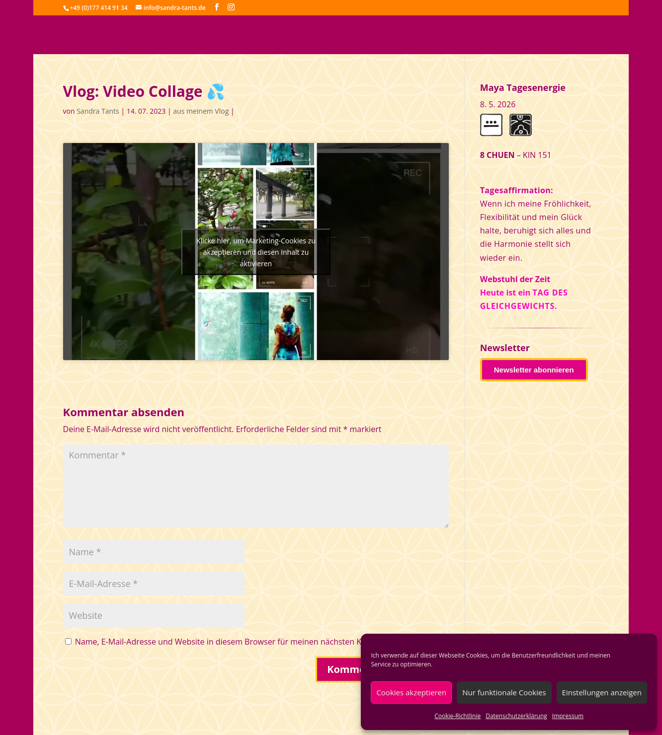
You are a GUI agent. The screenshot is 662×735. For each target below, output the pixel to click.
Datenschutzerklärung (516, 716)
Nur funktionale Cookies (504, 692)
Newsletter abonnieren (534, 370)
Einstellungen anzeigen (602, 692)
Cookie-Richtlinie (457, 716)
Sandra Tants (98, 111)
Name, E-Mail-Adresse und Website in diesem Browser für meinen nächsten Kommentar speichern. (258, 641)
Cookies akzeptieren (411, 692)
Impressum (567, 716)
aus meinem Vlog (201, 111)
